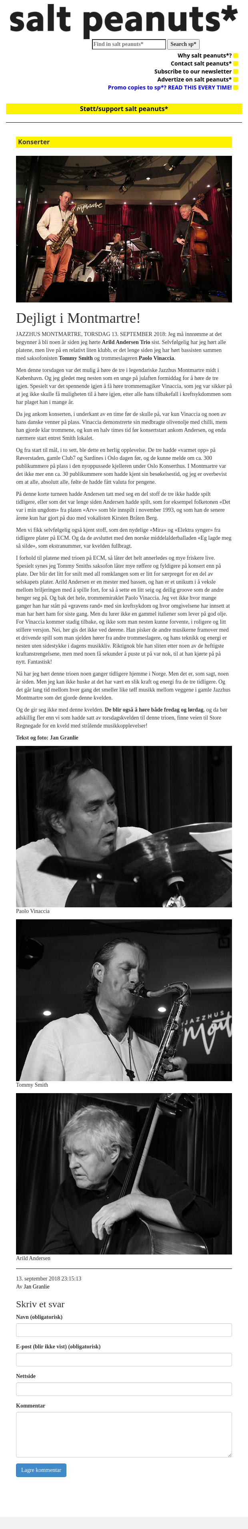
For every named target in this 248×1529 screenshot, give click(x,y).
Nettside (26, 1376)
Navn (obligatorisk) (39, 1317)
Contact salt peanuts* (204, 63)
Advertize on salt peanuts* (198, 79)
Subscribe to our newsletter (196, 71)
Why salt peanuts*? (208, 55)
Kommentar (30, 1406)
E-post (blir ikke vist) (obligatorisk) (58, 1347)
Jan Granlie (37, 1287)
